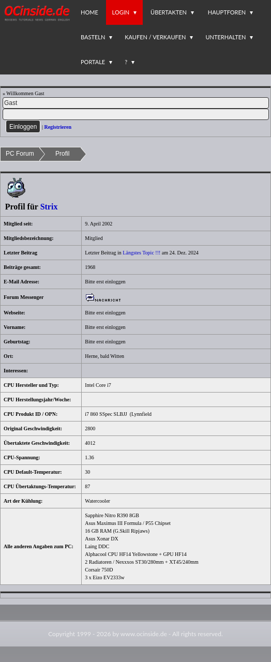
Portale (93, 61)
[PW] (136, 114)
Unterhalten (225, 37)
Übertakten (168, 12)
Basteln (93, 37)
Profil (62, 153)
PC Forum (20, 153)
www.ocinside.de (144, 634)
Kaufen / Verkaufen (155, 37)
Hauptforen (227, 12)
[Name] (136, 103)
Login (121, 12)
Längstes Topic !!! (141, 252)
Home (89, 12)
